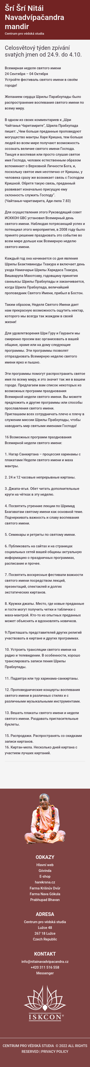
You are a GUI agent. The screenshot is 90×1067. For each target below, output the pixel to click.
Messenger (45, 973)
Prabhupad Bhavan (45, 900)
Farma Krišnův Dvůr (45, 888)
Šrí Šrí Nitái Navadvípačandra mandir (34, 17)
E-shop (45, 876)
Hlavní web (45, 865)
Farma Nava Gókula (45, 894)
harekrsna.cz (45, 882)
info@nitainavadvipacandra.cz (44, 961)
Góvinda (45, 871)
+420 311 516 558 (45, 967)
